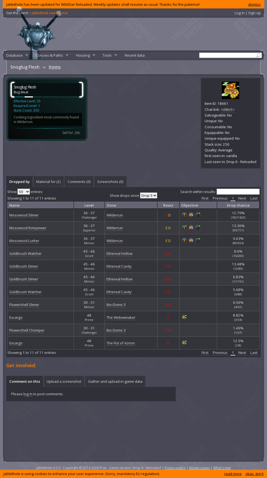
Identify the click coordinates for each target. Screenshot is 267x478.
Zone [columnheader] (111, 205)
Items (55, 67)
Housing (83, 55)
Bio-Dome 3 (116, 304)
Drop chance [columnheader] (238, 205)
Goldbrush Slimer (23, 266)
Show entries (25, 191)
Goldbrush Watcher (25, 253)
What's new (222, 467)
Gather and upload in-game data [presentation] (115, 381)
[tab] (19, 181)
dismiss (254, 4)
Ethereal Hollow (119, 253)
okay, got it (254, 473)
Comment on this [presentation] (24, 381)
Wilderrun (115, 215)
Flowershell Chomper (26, 330)
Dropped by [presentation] (19, 181)
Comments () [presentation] (79, 181)
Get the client (37, 12)
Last (253, 198)
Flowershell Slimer (24, 304)
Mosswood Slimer (24, 215)
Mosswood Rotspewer (27, 227)
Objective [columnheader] (189, 205)
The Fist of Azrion (121, 343)
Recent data (135, 55)
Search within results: (220, 191)
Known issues (199, 467)
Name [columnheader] (14, 205)
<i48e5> (228, 109)
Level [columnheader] (89, 205)
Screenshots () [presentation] (110, 181)
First (205, 198)
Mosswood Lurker (24, 240)
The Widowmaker (121, 317)
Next (242, 198)
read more (233, 473)
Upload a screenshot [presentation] (64, 381)
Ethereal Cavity (119, 266)
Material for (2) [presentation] (48, 181)
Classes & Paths (49, 55)
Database (14, 55)
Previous (220, 198)
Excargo (16, 317)
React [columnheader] (168, 205)
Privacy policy (175, 467)
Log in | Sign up (248, 12)
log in (27, 393)
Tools (107, 55)
